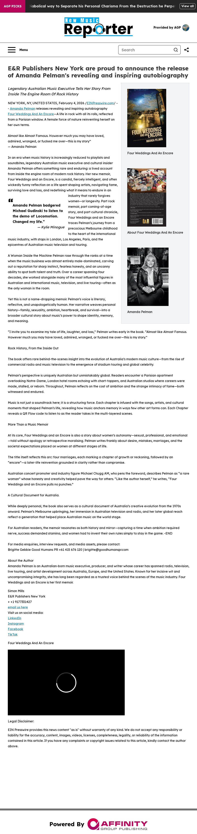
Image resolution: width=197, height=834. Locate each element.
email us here (18, 607)
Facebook (15, 629)
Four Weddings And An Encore (31, 114)
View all (187, 6)
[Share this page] (186, 50)
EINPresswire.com (100, 103)
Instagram (16, 624)
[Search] (144, 49)
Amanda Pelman (22, 108)
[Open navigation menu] (18, 50)
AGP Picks (12, 6)
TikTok (13, 634)
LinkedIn (14, 618)
